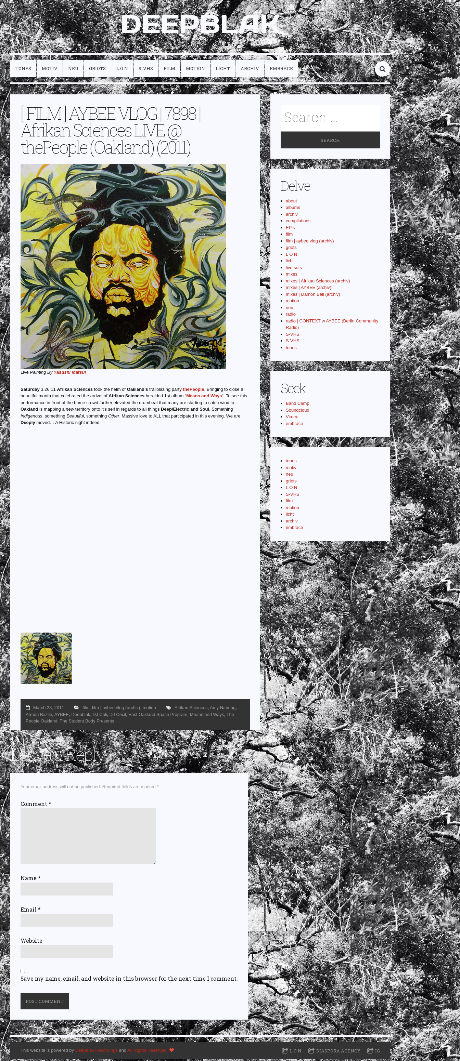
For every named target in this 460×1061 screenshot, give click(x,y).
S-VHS (146, 70)
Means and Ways (204, 397)
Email (31, 911)
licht (223, 70)
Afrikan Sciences (191, 709)
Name (31, 880)
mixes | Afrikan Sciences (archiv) (318, 283)
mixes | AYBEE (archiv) (308, 289)
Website (31, 942)
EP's (290, 229)
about (291, 202)
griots (97, 70)
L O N (122, 70)
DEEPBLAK (200, 25)
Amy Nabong (222, 709)
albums (293, 209)
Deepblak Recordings (96, 1052)
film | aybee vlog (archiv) (116, 709)
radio (291, 316)
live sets (294, 269)
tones (23, 70)
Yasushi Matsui (70, 374)
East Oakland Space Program (157, 716)
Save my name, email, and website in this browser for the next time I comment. (129, 980)
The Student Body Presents (87, 723)
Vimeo (292, 418)
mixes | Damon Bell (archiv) (313, 296)
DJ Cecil (118, 716)
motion (195, 70)
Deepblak (80, 716)
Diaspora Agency (338, 1052)
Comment (36, 806)
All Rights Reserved (146, 1052)
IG (377, 1052)
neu (73, 70)
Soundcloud (297, 412)
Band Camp (297, 405)
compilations (298, 222)
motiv (50, 70)
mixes (291, 276)
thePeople (193, 391)
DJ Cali (100, 716)
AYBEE (61, 716)
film (169, 70)
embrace (281, 70)
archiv (250, 70)
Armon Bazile (39, 716)
